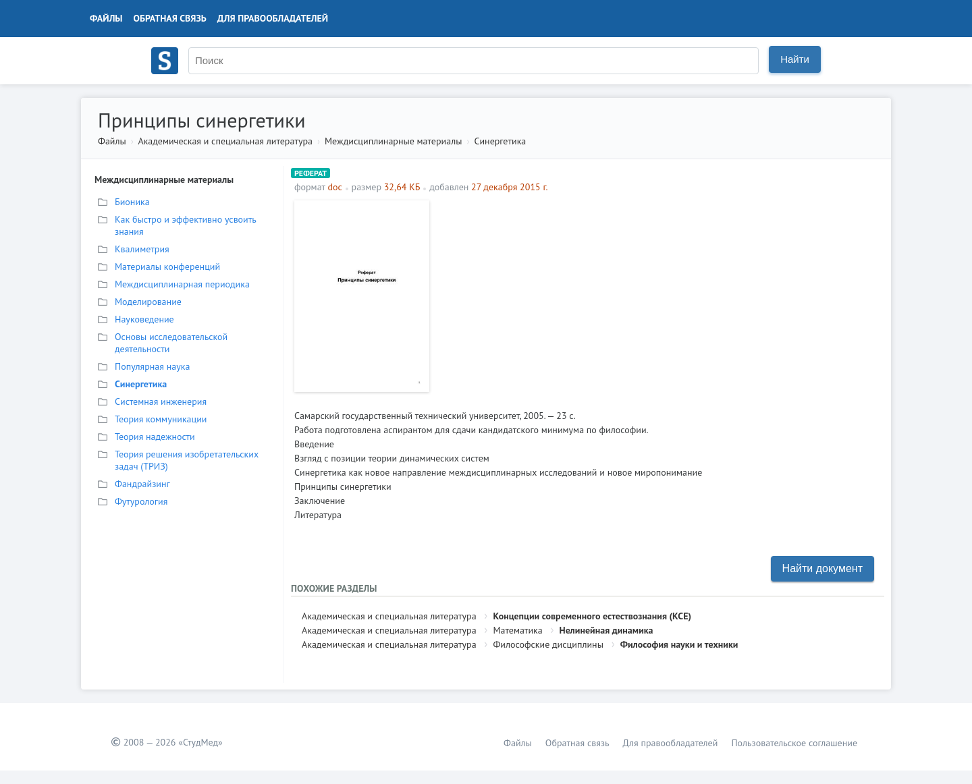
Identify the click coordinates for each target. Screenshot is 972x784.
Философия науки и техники (679, 644)
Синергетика (500, 141)
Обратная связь (170, 18)
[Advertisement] (658, 294)
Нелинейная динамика (606, 630)
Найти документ (822, 568)
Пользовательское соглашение (794, 743)
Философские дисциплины (548, 644)
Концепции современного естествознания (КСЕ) (592, 616)
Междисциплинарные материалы (393, 141)
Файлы (106, 18)
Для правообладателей (272, 18)
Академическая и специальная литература (225, 141)
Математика (517, 630)
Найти (794, 59)
